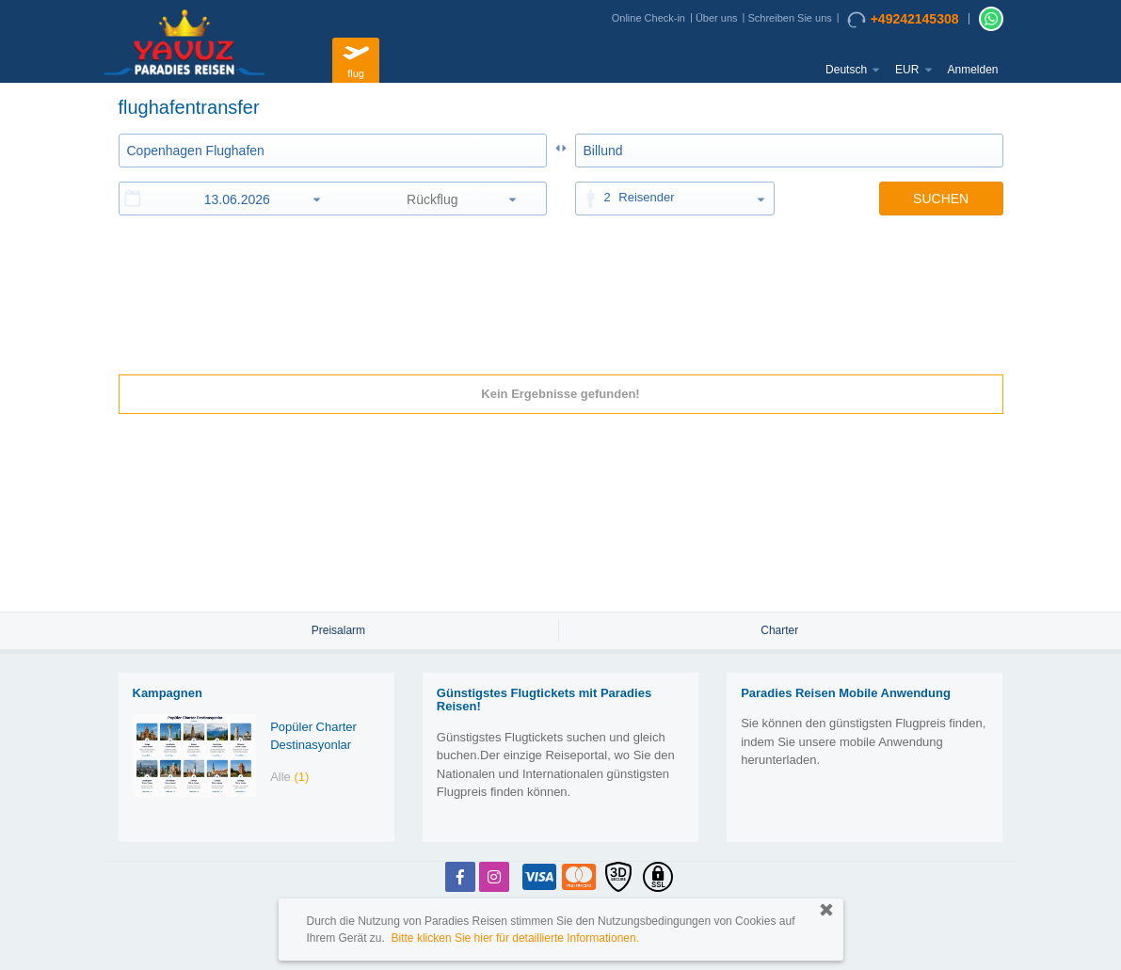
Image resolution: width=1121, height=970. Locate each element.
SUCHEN (941, 198)
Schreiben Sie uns (789, 18)
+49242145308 (903, 19)
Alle (289, 777)
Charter (779, 630)
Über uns (717, 18)
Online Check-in (648, 18)
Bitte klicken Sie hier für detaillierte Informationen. (515, 938)
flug (356, 58)
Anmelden (972, 69)
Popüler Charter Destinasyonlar (313, 736)
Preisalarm (338, 630)
